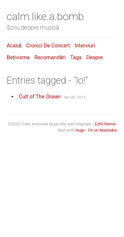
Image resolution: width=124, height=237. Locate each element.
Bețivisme (18, 57)
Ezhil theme (105, 124)
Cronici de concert (48, 45)
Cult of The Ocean (40, 96)
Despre (94, 57)
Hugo (80, 130)
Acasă (14, 45)
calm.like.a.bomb (45, 16)
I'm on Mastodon (102, 130)
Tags (76, 57)
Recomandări (49, 57)
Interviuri (84, 45)
